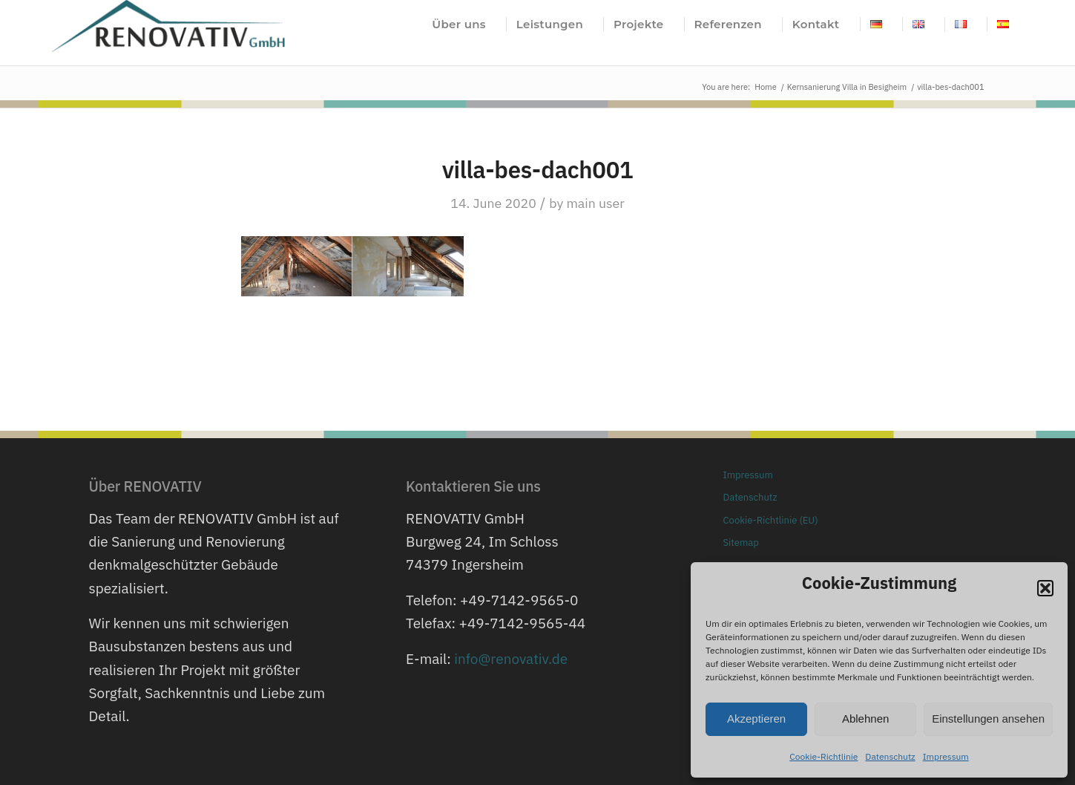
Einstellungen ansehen (988, 718)
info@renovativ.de (511, 659)
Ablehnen (865, 718)
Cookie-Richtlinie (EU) (770, 520)
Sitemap (741, 542)
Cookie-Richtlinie (823, 756)
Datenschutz (890, 756)
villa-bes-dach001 (538, 169)
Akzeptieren (756, 718)
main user (595, 203)
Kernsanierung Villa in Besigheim (847, 87)
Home (766, 87)
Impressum (946, 756)
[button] (1045, 588)
